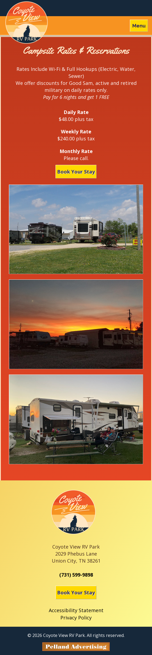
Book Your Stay (76, 171)
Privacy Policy (76, 617)
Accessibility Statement (76, 610)
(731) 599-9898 (76, 574)
